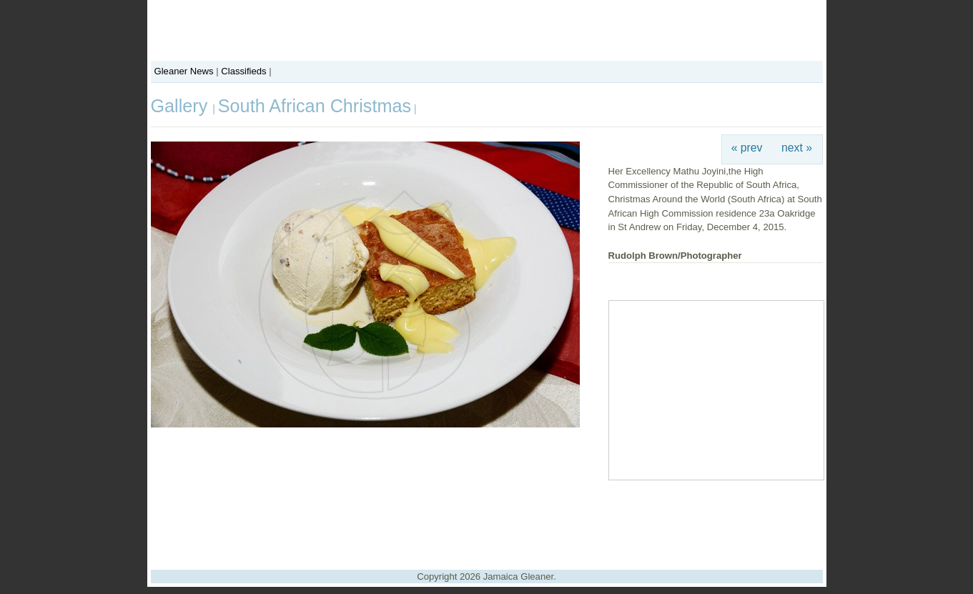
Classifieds (243, 71)
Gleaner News (184, 71)
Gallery (182, 106)
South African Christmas (314, 106)
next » (796, 148)
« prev (747, 148)
